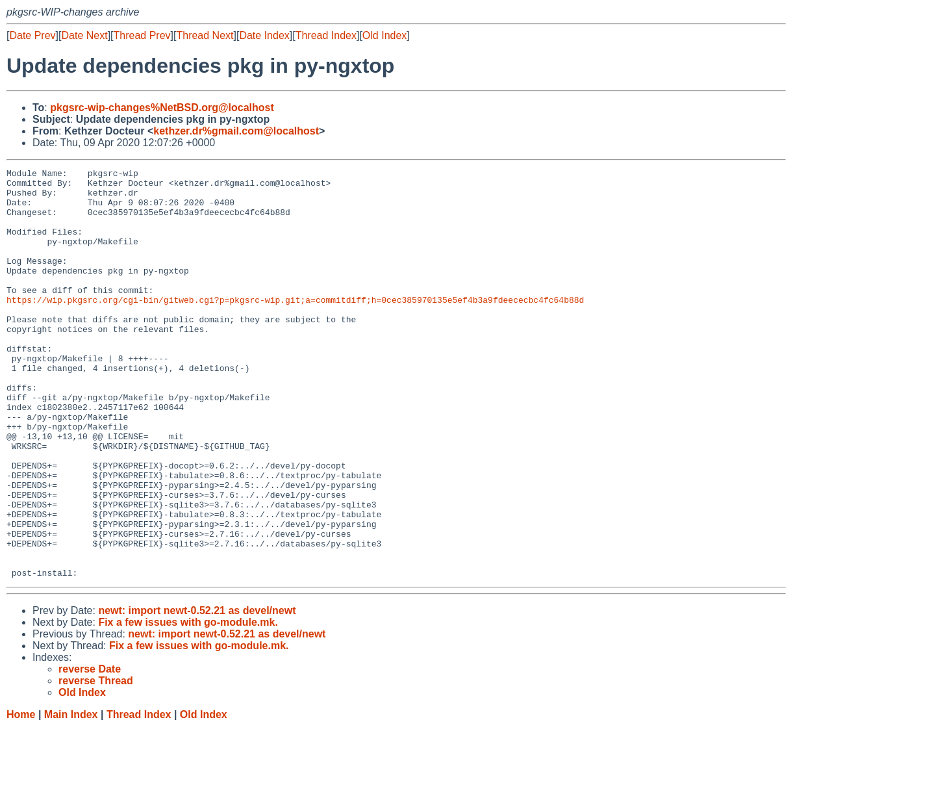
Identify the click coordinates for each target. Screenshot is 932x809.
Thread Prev (142, 35)
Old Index (384, 35)
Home (20, 796)
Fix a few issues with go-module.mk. (188, 704)
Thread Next (204, 35)
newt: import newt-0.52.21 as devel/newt (197, 692)
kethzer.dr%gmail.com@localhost (236, 130)
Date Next (84, 35)
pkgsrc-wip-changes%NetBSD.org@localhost (162, 107)
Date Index (264, 35)
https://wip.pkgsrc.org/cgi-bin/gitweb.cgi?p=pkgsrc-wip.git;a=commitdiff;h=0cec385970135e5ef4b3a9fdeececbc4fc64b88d (295, 327)
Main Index (71, 796)
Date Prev (32, 35)
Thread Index (326, 35)
